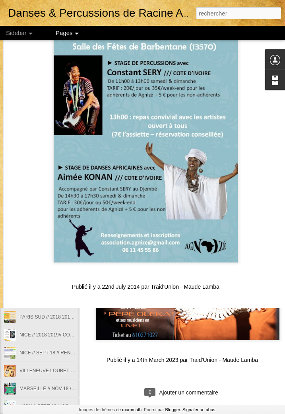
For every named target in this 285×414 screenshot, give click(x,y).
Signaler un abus (198, 409)
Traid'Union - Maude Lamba (223, 360)
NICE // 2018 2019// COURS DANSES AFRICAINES (74, 335)
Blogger (172, 409)
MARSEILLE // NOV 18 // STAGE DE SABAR (67, 388)
